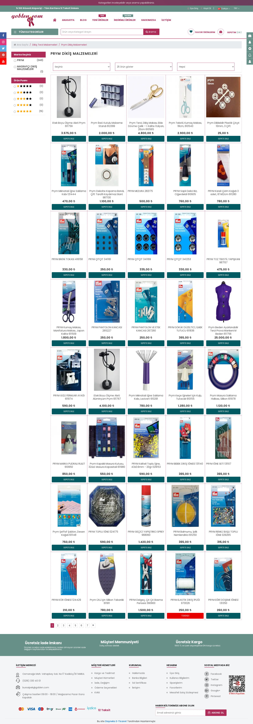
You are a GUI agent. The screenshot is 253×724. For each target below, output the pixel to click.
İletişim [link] (166, 20)
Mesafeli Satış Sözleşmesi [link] (184, 692)
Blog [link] (83, 20)
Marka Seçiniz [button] (22, 54)
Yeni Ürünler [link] (100, 19)
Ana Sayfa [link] (22, 44)
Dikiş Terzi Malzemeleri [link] (44, 44)
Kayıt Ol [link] (206, 8)
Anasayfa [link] (68, 20)
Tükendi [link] (185, 615)
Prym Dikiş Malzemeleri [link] (74, 44)
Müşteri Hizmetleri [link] (105, 678)
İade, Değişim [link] (102, 682)
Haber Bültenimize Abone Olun (174, 705)
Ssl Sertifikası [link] (139, 682)
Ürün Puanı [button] (20, 80)
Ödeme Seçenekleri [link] (106, 687)
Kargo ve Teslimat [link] (105, 673)
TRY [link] (236, 8)
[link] (55, 20)
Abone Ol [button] (216, 712)
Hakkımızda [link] (148, 20)
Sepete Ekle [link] (68, 138)
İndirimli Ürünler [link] (125, 19)
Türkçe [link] (224, 8)
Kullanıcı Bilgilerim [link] (179, 678)
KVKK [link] (97, 692)
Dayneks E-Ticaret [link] (116, 721)
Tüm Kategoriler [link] (29, 32)
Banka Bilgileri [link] (139, 678)
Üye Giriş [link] (192, 8)
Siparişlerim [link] (176, 682)
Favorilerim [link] (176, 687)
